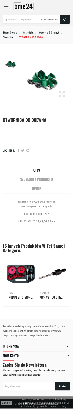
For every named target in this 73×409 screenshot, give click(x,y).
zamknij (6, 402)
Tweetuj (22, 150)
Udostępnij (18, 150)
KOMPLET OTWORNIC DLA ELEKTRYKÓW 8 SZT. (21, 297)
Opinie (36, 188)
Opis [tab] (36, 170)
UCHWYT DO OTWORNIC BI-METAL (52, 297)
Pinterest (27, 150)
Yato (11, 293)
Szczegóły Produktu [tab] (36, 179)
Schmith (44, 293)
